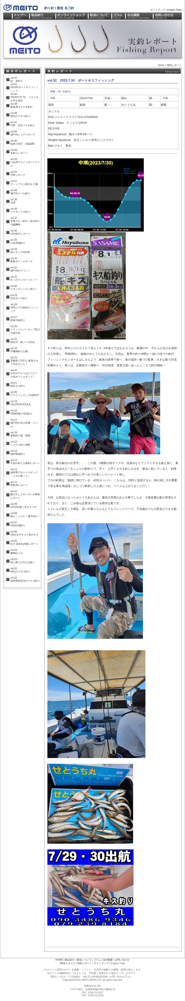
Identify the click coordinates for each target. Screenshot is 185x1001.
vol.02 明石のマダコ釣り (20, 570)
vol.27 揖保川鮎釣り (17, 319)
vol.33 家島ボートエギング (21, 260)
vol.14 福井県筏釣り (17, 452)
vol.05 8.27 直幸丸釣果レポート (24, 542)
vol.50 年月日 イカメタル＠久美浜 (24, 97)
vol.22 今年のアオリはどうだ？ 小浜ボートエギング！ (24, 373)
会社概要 (108, 959)
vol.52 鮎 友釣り (16, 79)
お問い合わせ (122, 959)
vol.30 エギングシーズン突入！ (24, 288)
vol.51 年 (14, 86)
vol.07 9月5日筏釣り (17, 524)
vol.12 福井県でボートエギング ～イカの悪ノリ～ (25, 472)
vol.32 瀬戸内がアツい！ (20, 269)
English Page (174, 9)
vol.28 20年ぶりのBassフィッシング (24, 307)
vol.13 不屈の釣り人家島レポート (25, 462)
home (161, 65)
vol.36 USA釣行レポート (20, 232)
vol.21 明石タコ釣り (17, 384)
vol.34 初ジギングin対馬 (20, 251)
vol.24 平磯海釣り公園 (19, 350)
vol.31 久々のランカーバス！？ (24, 278)
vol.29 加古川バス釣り (19, 297)
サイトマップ (157, 9)
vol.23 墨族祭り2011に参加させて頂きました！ (24, 360)
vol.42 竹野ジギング (17, 173)
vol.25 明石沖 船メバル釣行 (22, 341)
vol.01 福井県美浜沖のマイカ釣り (25, 579)
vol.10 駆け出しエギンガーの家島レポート (25, 494)
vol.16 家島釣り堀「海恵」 (21, 434)
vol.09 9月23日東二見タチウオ (23, 505)
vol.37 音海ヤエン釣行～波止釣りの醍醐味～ (25, 221)
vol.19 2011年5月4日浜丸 (20, 403)
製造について (84, 959)
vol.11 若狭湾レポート (19, 484)
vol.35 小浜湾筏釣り (17, 241)
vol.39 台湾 (13, 201)
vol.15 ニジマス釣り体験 (20, 443)
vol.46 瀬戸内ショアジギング (22, 133)
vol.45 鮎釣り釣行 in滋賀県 (22, 142)
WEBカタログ (67, 963)
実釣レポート (174, 65)
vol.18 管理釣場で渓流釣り (21, 412)
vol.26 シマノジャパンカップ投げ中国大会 (25, 329)
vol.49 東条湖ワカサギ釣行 (21, 105)
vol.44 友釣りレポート (19, 151)
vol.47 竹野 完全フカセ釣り (22, 124)
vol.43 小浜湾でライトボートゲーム (25, 162)
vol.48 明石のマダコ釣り (20, 115)
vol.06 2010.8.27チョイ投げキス (24, 533)
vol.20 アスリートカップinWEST (24, 394)
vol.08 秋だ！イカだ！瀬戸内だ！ (25, 515)
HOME (59, 959)
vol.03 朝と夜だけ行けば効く (22, 561)
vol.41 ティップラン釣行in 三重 (24, 183)
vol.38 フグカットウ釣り (20, 210)
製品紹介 (70, 959)
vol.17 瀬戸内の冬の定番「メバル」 (24, 423)
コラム (97, 959)
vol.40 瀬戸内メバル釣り (20, 192)
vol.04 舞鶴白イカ (16, 552)
